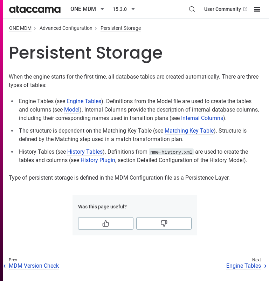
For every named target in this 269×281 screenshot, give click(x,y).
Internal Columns (202, 118)
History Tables (85, 151)
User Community (226, 9)
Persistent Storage (121, 28)
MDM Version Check (34, 265)
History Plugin (98, 160)
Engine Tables (84, 101)
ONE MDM (20, 28)
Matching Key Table (189, 130)
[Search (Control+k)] (192, 9)
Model (72, 109)
